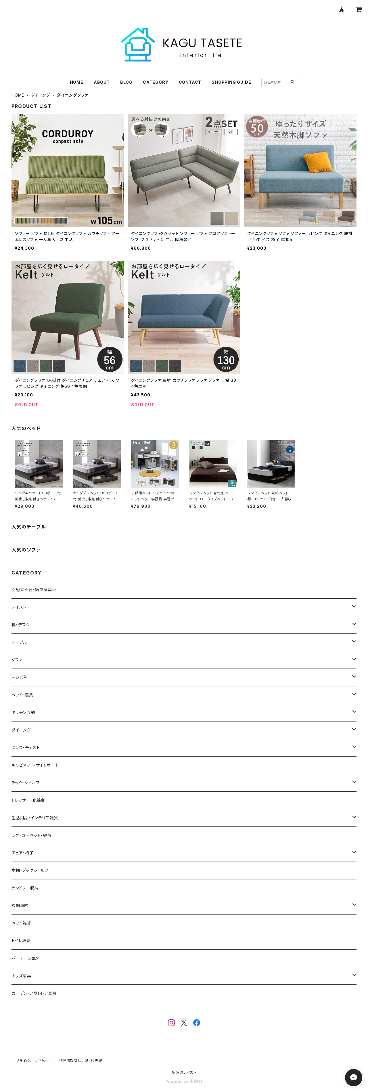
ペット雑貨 (21, 923)
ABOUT (102, 82)
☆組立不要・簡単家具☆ (34, 589)
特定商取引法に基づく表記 (80, 1061)
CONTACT (190, 82)
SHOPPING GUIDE (231, 82)
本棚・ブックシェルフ (30, 870)
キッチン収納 (23, 712)
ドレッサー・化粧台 (28, 800)
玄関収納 (20, 905)
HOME (76, 82)
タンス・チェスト (26, 747)
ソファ (17, 659)
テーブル (19, 642)
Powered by (184, 1081)
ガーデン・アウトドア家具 (34, 993)
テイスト (19, 607)
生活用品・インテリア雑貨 (35, 817)
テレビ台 (19, 677)
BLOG (126, 82)
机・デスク (21, 624)
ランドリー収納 (25, 887)
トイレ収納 (21, 940)
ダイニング (40, 95)
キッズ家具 (21, 975)
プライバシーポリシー (33, 1061)
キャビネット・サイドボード (35, 765)
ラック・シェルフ (25, 782)
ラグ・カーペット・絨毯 (31, 835)
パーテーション (25, 958)
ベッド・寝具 (22, 694)
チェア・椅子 (23, 852)
